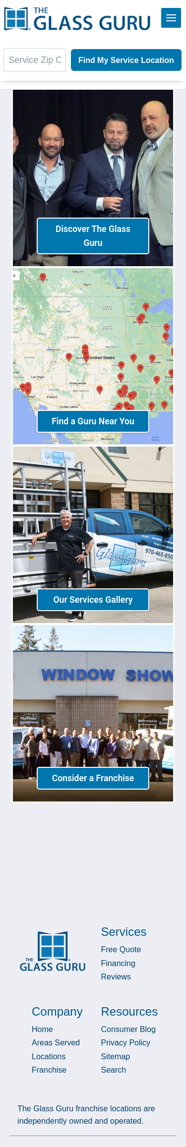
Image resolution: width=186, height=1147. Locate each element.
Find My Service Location (126, 60)
